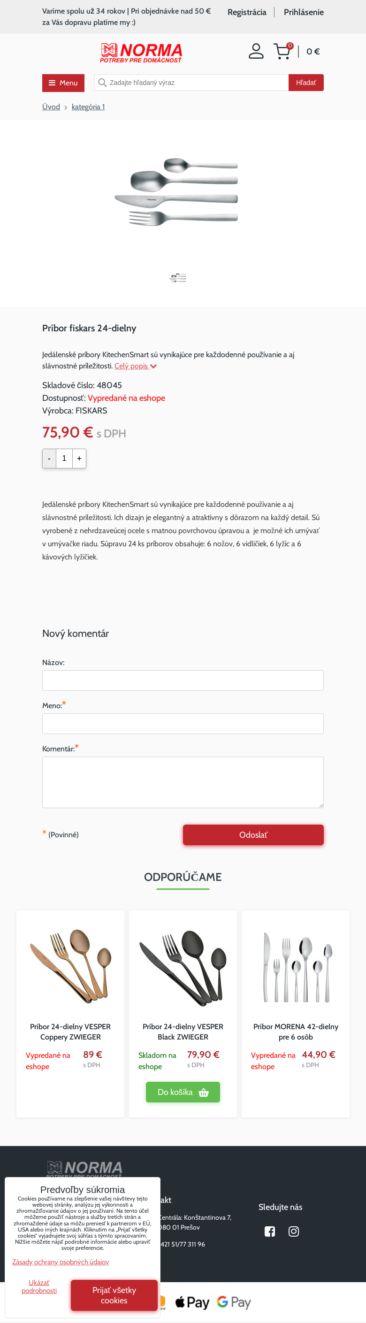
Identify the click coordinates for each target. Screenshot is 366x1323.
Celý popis (135, 365)
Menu (63, 82)
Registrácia (247, 12)
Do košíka (175, 1092)
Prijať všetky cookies (114, 1295)
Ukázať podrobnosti (39, 1286)
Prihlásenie (304, 12)
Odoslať (253, 835)
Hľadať (306, 82)
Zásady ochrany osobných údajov (60, 1262)
